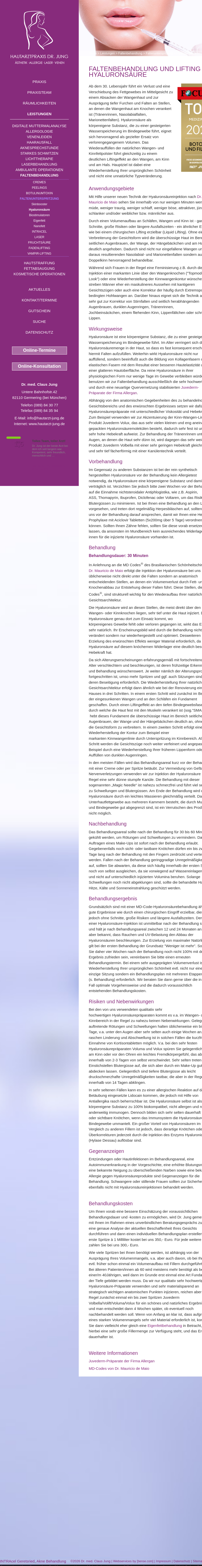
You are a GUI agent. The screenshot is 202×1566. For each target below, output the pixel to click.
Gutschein (39, 311)
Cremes (39, 182)
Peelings (39, 187)
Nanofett (39, 226)
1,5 (19, 444)
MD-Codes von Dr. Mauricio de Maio (119, 1368)
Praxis (39, 82)
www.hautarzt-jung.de (47, 424)
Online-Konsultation (39, 366)
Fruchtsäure (39, 242)
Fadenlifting (39, 248)
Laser (39, 237)
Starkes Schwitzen (39, 153)
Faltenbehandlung (39, 175)
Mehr (59, 455)
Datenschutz (39, 332)
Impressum (163, 1561)
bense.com (145, 1561)
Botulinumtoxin (39, 193)
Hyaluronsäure (39, 209)
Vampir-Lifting (39, 253)
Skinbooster (39, 204)
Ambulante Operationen (39, 170)
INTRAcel (39, 231)
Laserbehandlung (39, 164)
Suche (39, 321)
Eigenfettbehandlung (165, 1325)
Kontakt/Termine (39, 300)
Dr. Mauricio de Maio (106, 570)
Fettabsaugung (39, 269)
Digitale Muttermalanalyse (39, 126)
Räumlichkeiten (39, 103)
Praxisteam (39, 92)
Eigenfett (39, 220)
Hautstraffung (39, 263)
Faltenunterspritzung (39, 198)
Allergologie (39, 131)
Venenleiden (39, 137)
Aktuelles (39, 289)
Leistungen (39, 114)
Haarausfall (39, 142)
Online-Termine (39, 350)
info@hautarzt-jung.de (45, 418)
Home (93, 53)
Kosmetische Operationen (39, 274)
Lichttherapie (39, 159)
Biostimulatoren (39, 215)
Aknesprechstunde (39, 148)
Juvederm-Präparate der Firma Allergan (121, 1361)
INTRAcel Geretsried (17, 1561)
